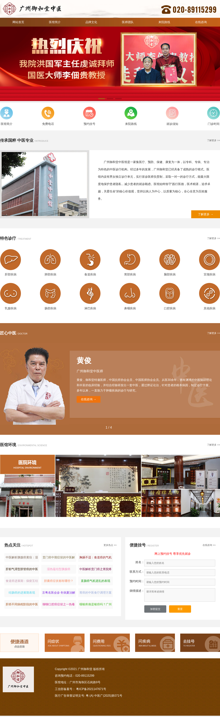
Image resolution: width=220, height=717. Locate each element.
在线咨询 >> (209, 545)
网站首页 (18, 22)
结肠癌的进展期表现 (22, 592)
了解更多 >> (213, 140)
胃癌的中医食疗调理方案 (95, 592)
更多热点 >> (110, 545)
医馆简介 (55, 22)
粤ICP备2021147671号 (91, 689)
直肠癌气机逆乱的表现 (95, 580)
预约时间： (137, 581)
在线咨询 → (88, 399)
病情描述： (137, 590)
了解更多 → (205, 214)
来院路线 (164, 22)
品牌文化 (91, 22)
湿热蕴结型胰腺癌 (58, 569)
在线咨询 (201, 22)
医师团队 (128, 22)
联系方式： (137, 571)
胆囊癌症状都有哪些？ (58, 580)
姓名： (139, 562)
